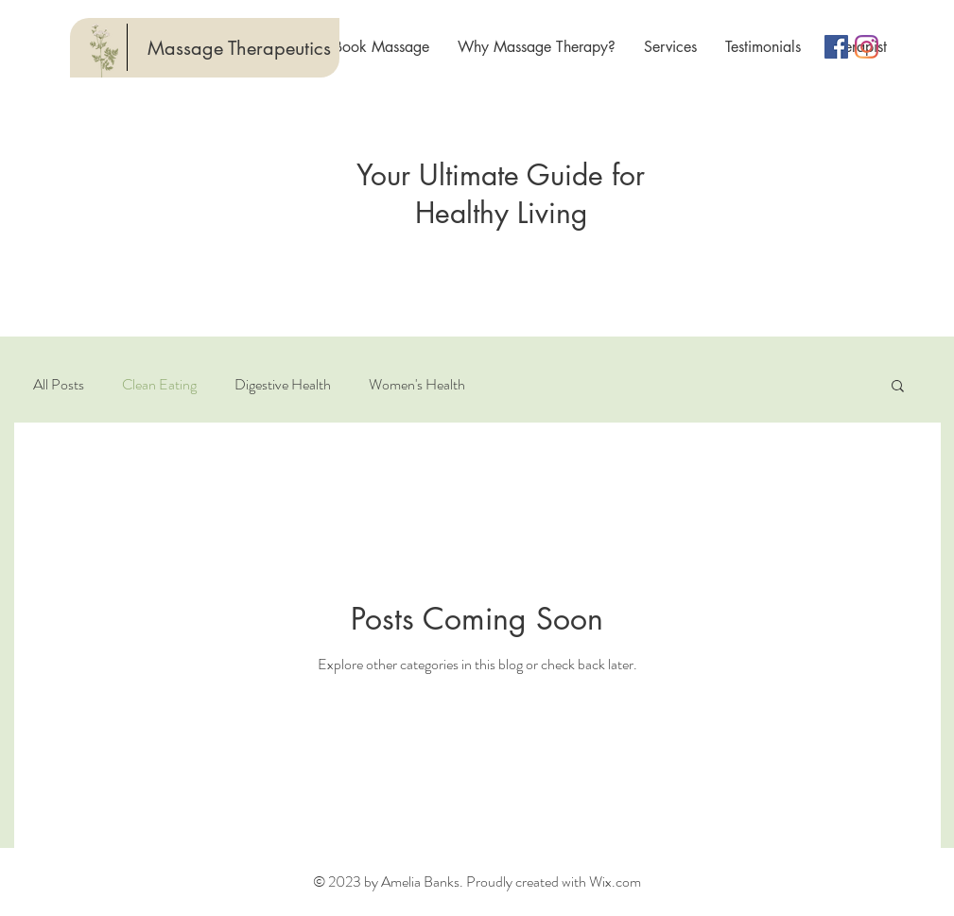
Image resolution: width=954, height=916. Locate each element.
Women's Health (417, 384)
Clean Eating (159, 384)
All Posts (58, 384)
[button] (898, 387)
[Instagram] (866, 47)
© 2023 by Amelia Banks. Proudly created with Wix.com (477, 881)
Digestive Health (282, 384)
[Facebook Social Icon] (836, 47)
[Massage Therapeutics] (238, 48)
